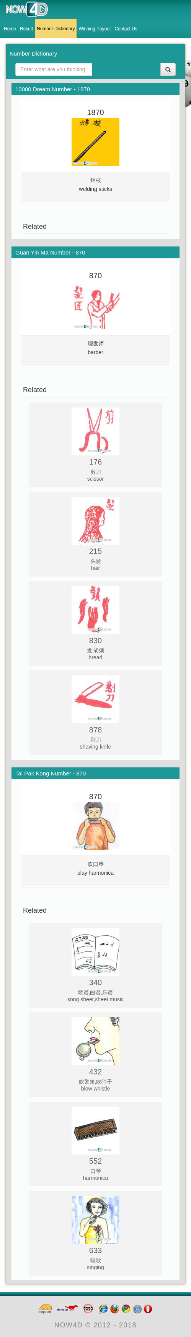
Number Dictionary (56, 28)
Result (26, 28)
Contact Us (125, 28)
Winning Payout (94, 28)
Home (10, 28)
